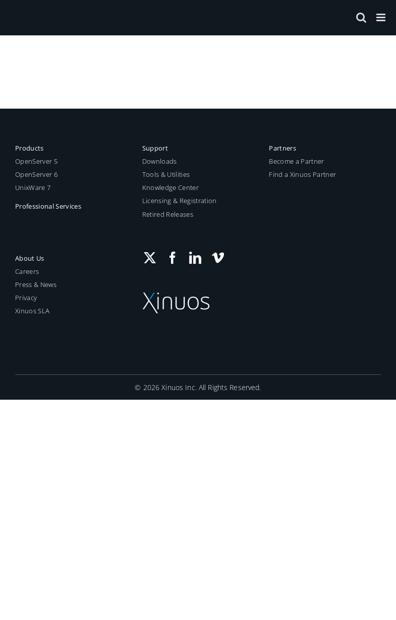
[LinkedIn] (195, 258)
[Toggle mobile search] (361, 17)
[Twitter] (150, 258)
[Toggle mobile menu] (381, 17)
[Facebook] (172, 258)
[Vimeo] (218, 258)
